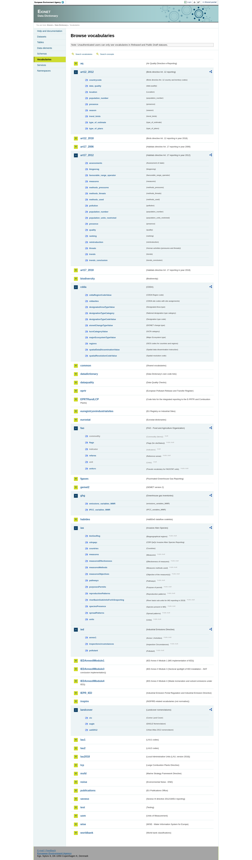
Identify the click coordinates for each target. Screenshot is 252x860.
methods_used (96, 199)
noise (83, 782)
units (91, 619)
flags (91, 442)
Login (189, 2)
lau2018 (85, 756)
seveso (84, 798)
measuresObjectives (99, 574)
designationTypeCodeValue (102, 319)
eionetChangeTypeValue (101, 325)
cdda (83, 287)
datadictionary (89, 374)
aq (81, 63)
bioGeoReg (94, 536)
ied (82, 629)
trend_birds (94, 116)
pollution (93, 205)
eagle (91, 724)
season (92, 110)
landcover (86, 709)
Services (41, 65)
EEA (50, 2)
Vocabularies (44, 59)
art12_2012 (87, 72)
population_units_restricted (102, 218)
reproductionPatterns (99, 593)
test (82, 807)
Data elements (44, 48)
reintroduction (96, 242)
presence (93, 104)
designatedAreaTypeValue (102, 307)
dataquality (87, 382)
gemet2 (84, 487)
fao (82, 428)
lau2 (83, 748)
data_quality (95, 86)
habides (85, 519)
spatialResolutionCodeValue (103, 356)
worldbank (86, 832)
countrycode (95, 80)
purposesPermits (97, 587)
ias (82, 528)
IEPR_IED (86, 693)
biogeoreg (94, 169)
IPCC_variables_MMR (99, 510)
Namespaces (44, 70)
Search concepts (107, 54)
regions (93, 343)
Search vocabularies (84, 54)
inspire (84, 701)
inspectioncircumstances (101, 644)
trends (92, 254)
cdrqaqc (93, 542)
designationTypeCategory (101, 313)
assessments (95, 163)
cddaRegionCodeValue (100, 295)
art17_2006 (87, 146)
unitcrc (92, 468)
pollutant (93, 650)
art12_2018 (87, 138)
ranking (93, 236)
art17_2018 (87, 270)
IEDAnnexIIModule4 (92, 681)
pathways (94, 580)
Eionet (49, 25)
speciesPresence (97, 606)
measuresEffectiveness (100, 561)
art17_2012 (87, 155)
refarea (92, 455)
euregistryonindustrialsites (96, 411)
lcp (82, 765)
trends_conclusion (98, 260)
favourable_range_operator (102, 175)
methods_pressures (99, 187)
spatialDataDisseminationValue (104, 349)
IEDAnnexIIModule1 (92, 660)
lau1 (83, 739)
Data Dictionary (61, 25)
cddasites (94, 301)
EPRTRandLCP (89, 399)
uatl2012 (93, 730)
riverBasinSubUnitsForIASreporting (106, 600)
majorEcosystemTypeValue (102, 337)
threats (92, 248)
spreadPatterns (96, 613)
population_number (98, 98)
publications (87, 790)
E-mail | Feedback (46, 850)
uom (83, 815)
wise (83, 824)
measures (94, 181)
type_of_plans (96, 128)
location (93, 92)
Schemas (42, 53)
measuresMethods (98, 567)
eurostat (85, 419)
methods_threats (97, 193)
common (85, 365)
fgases (84, 478)
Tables (40, 42)
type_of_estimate (97, 122)
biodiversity (87, 278)
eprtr (83, 390)
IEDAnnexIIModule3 (92, 669)
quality (92, 230)
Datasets (41, 36)
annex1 (92, 637)
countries (94, 548)
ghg (82, 495)
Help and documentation (49, 31)
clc (90, 718)
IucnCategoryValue (98, 331)
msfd (83, 773)
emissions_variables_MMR (102, 503)
